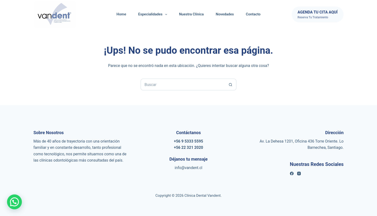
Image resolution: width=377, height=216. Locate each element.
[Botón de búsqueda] (231, 85)
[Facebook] (292, 173)
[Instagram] (299, 173)
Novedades (225, 14)
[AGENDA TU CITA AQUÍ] (318, 14)
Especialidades (153, 14)
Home (121, 14)
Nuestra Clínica (191, 14)
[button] (5, 205)
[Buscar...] (182, 85)
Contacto (253, 14)
